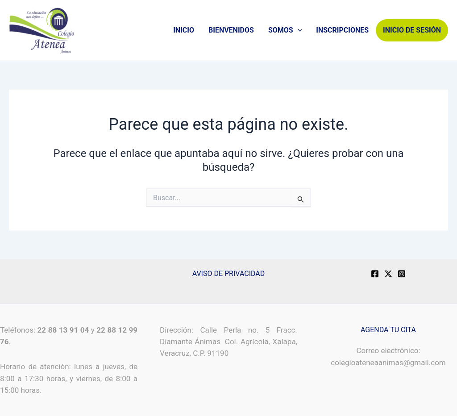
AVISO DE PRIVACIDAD (228, 273)
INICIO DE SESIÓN (412, 30)
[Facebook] (375, 274)
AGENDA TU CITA (388, 329)
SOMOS (285, 30)
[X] (388, 274)
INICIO (183, 30)
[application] (297, 30)
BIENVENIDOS (231, 30)
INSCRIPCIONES (342, 30)
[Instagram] (402, 274)
